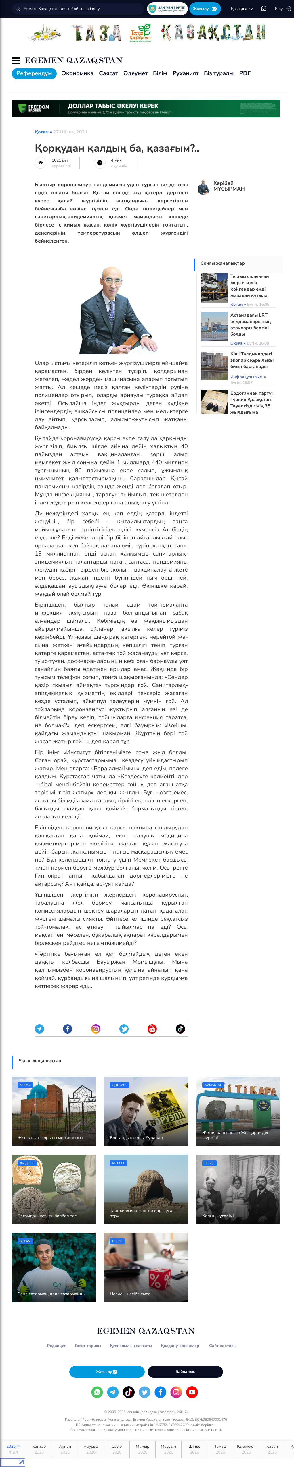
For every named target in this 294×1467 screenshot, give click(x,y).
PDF (245, 73)
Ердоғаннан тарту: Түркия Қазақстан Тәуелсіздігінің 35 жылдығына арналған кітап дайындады (251, 409)
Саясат (108, 73)
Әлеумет (135, 73)
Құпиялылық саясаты (131, 1345)
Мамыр (142, 1449)
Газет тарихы (88, 1345)
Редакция (56, 1345)
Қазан (272, 1449)
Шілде (194, 1449)
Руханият (185, 73)
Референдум (34, 73)
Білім (160, 73)
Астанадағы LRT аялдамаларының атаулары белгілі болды (250, 324)
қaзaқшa (242, 9)
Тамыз (220, 1449)
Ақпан (65, 1449)
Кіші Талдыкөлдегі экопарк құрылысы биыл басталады (252, 360)
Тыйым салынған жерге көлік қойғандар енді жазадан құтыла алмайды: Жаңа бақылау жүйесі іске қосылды (253, 295)
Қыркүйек (246, 1449)
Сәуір (117, 1449)
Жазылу (205, 9)
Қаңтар (39, 1449)
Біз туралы (219, 73)
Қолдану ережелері (181, 1345)
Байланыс (185, 1371)
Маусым (168, 1449)
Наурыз (91, 1449)
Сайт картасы (222, 1345)
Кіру (283, 9)
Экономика (77, 73)
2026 (13, 1449)
